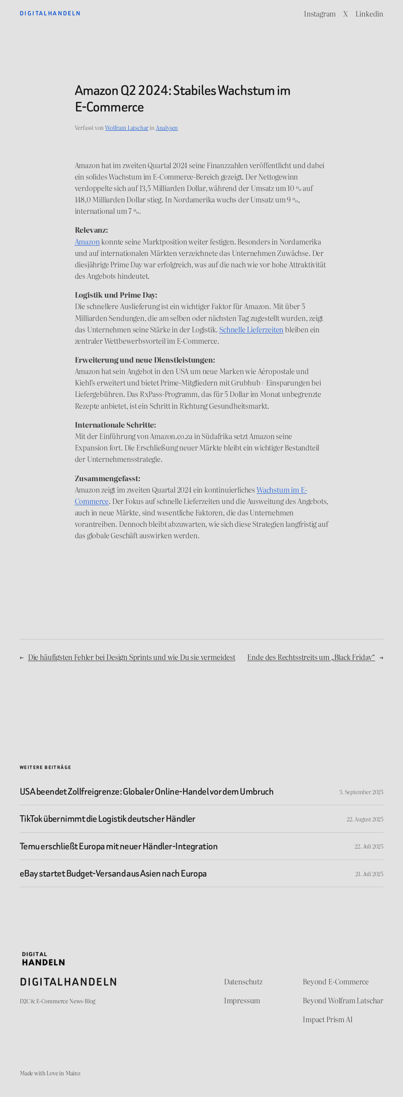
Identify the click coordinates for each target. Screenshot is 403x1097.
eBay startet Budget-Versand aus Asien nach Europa (113, 873)
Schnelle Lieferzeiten (251, 329)
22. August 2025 (365, 819)
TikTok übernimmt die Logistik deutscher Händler (108, 818)
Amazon (87, 241)
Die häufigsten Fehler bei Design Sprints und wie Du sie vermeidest (131, 657)
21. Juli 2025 (369, 873)
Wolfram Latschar (126, 127)
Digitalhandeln (50, 13)
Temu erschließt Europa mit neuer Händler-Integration (119, 846)
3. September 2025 (361, 792)
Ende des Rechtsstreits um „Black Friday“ (311, 657)
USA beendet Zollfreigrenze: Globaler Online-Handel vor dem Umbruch (147, 791)
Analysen (167, 127)
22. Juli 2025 (369, 846)
